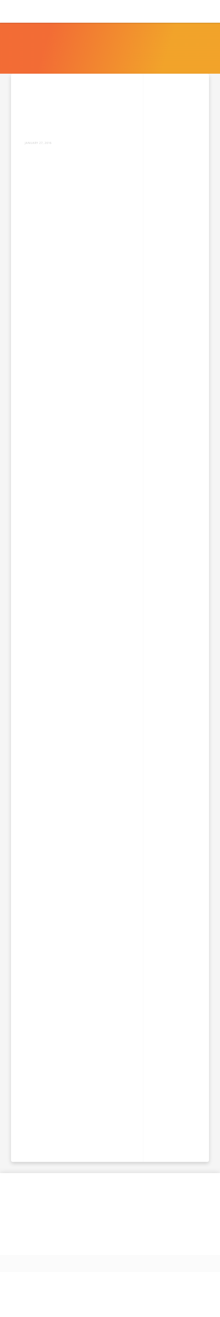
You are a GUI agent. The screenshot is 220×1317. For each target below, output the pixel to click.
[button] (97, 11)
